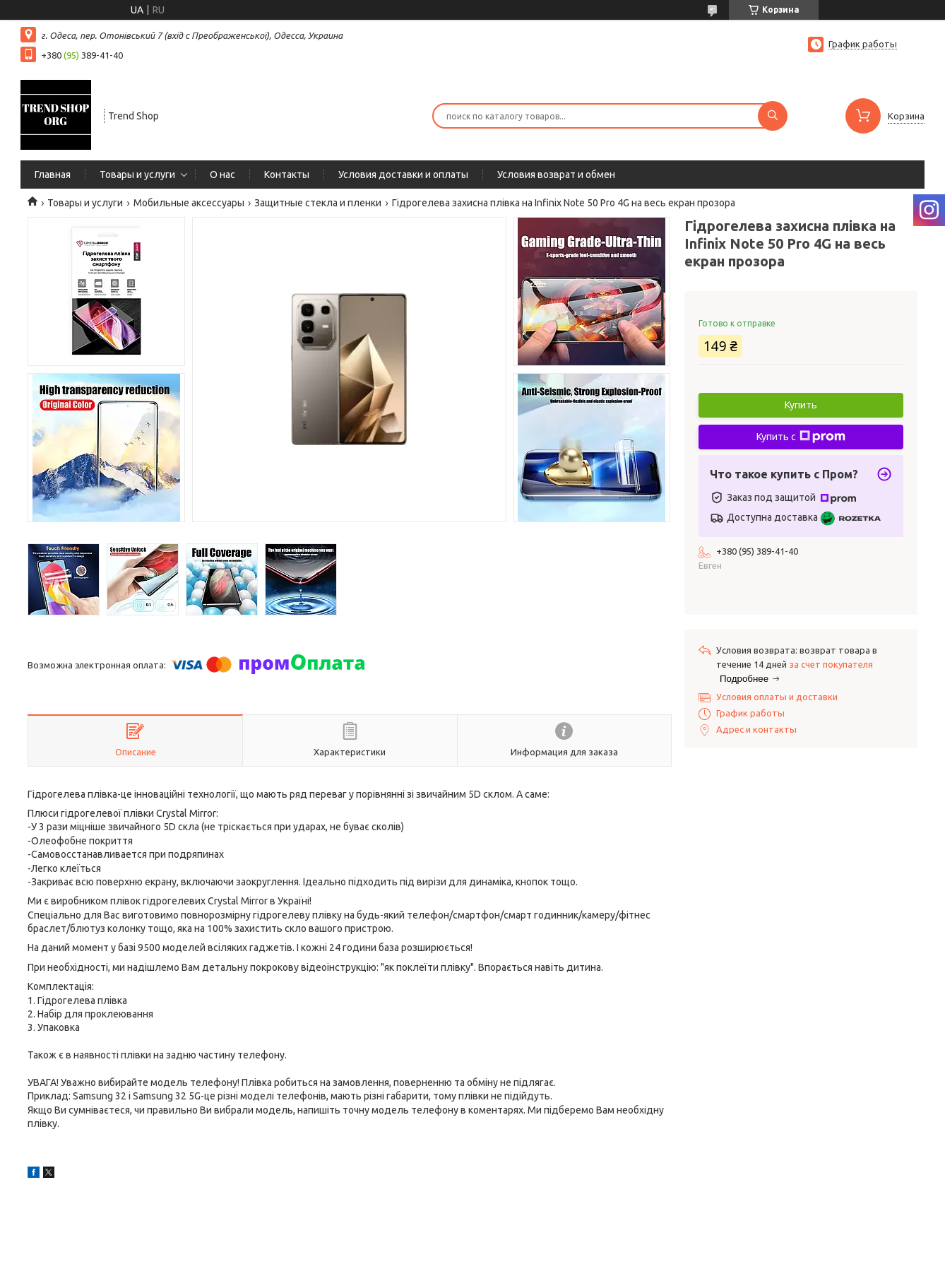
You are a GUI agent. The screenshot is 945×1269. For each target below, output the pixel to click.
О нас (222, 174)
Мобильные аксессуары (188, 202)
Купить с (800, 436)
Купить (801, 405)
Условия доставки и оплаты (403, 174)
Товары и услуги (137, 174)
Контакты (286, 174)
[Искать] (773, 116)
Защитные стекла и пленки (317, 202)
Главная (53, 174)
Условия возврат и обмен (556, 174)
